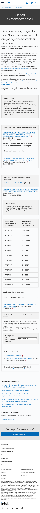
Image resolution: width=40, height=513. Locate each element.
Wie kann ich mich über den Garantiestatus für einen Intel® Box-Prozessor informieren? (19, 386)
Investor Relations (7, 451)
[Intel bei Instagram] (22, 508)
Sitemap (3, 478)
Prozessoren (18, 7)
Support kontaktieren (20, 434)
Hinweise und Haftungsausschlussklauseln (15, 489)
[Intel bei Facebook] (2, 508)
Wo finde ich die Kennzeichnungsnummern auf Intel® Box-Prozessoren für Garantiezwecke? (20, 400)
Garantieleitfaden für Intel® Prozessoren (15, 69)
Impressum (4, 465)
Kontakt (3, 455)
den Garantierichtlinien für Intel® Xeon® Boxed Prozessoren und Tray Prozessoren (19, 83)
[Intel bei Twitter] (7, 508)
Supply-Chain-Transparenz (28, 472)
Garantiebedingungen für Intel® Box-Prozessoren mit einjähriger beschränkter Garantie (20, 395)
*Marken (3, 472)
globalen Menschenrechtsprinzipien (14, 494)
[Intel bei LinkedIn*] (12, 508)
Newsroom (4, 458)
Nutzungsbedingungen (27, 469)
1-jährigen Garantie (30, 74)
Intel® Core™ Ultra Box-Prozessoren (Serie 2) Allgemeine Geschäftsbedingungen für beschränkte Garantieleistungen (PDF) (19, 134)
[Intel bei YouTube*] (17, 508)
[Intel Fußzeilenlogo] (5, 503)
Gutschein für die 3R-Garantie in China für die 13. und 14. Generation (20, 306)
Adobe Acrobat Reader (21, 369)
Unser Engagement (7, 448)
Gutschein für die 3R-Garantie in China (19, 358)
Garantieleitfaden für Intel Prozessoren (15, 390)
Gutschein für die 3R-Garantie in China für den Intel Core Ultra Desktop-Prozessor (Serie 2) (19, 159)
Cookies (3, 475)
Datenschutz (24, 475)
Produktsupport (7, 7)
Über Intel (4, 445)
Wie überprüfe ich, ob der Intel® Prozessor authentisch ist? (16, 405)
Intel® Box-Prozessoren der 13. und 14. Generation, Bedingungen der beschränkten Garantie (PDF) (20, 190)
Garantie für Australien (14, 356)
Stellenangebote (6, 461)
